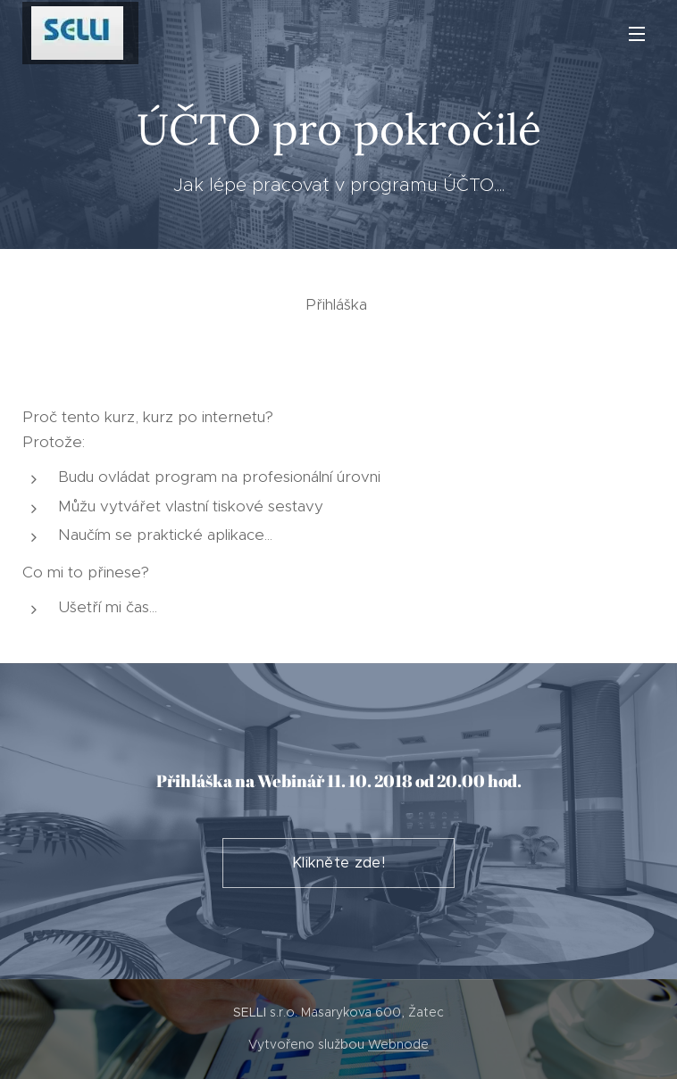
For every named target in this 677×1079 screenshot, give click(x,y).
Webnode (398, 1044)
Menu (637, 34)
